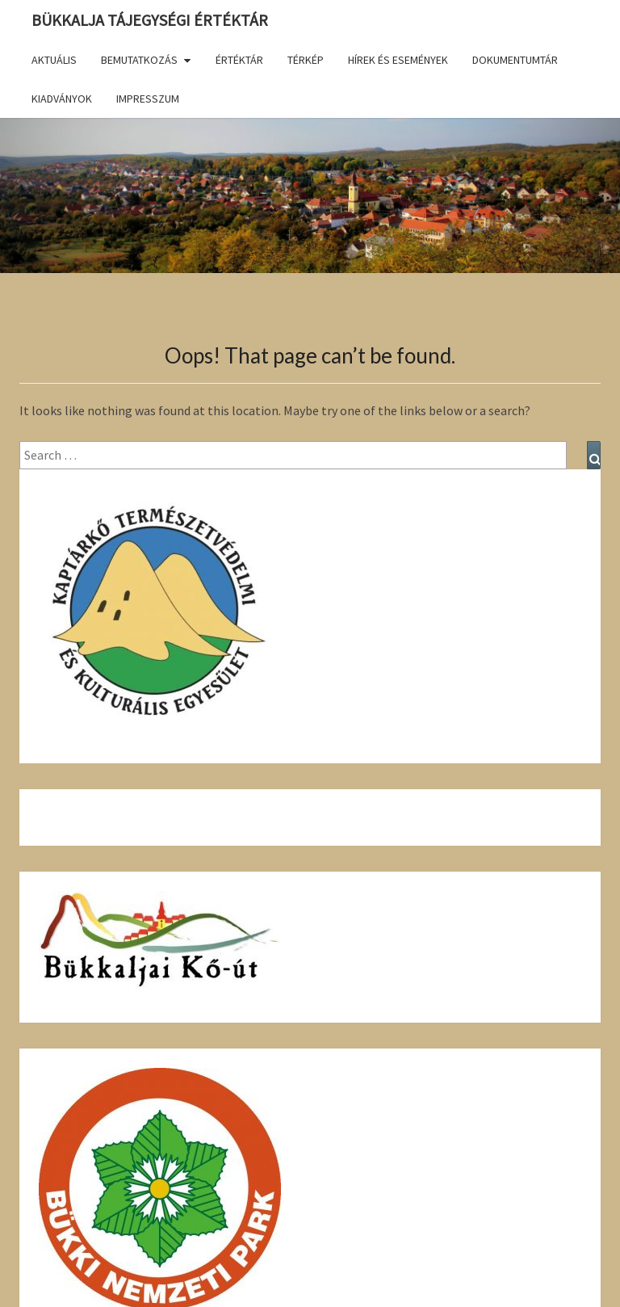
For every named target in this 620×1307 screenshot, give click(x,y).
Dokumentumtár (515, 60)
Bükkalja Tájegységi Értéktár (149, 20)
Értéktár (239, 60)
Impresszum (147, 98)
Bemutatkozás (139, 60)
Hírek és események (398, 60)
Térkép (305, 60)
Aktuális (54, 60)
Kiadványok (61, 98)
